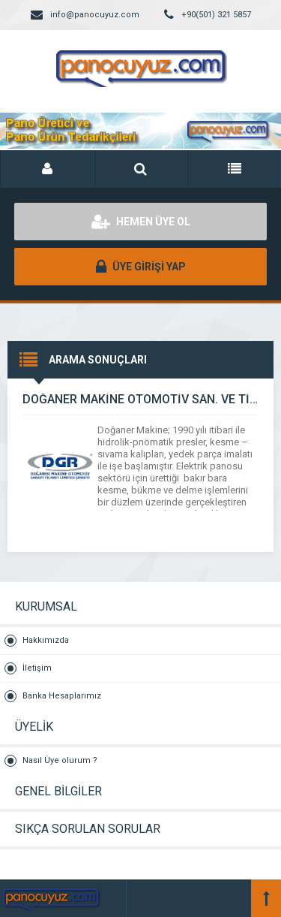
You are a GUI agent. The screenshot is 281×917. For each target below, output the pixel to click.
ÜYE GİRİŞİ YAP (141, 266)
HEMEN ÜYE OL (140, 221)
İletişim (37, 668)
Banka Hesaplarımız (61, 696)
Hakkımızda (45, 640)
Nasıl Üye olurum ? (59, 760)
